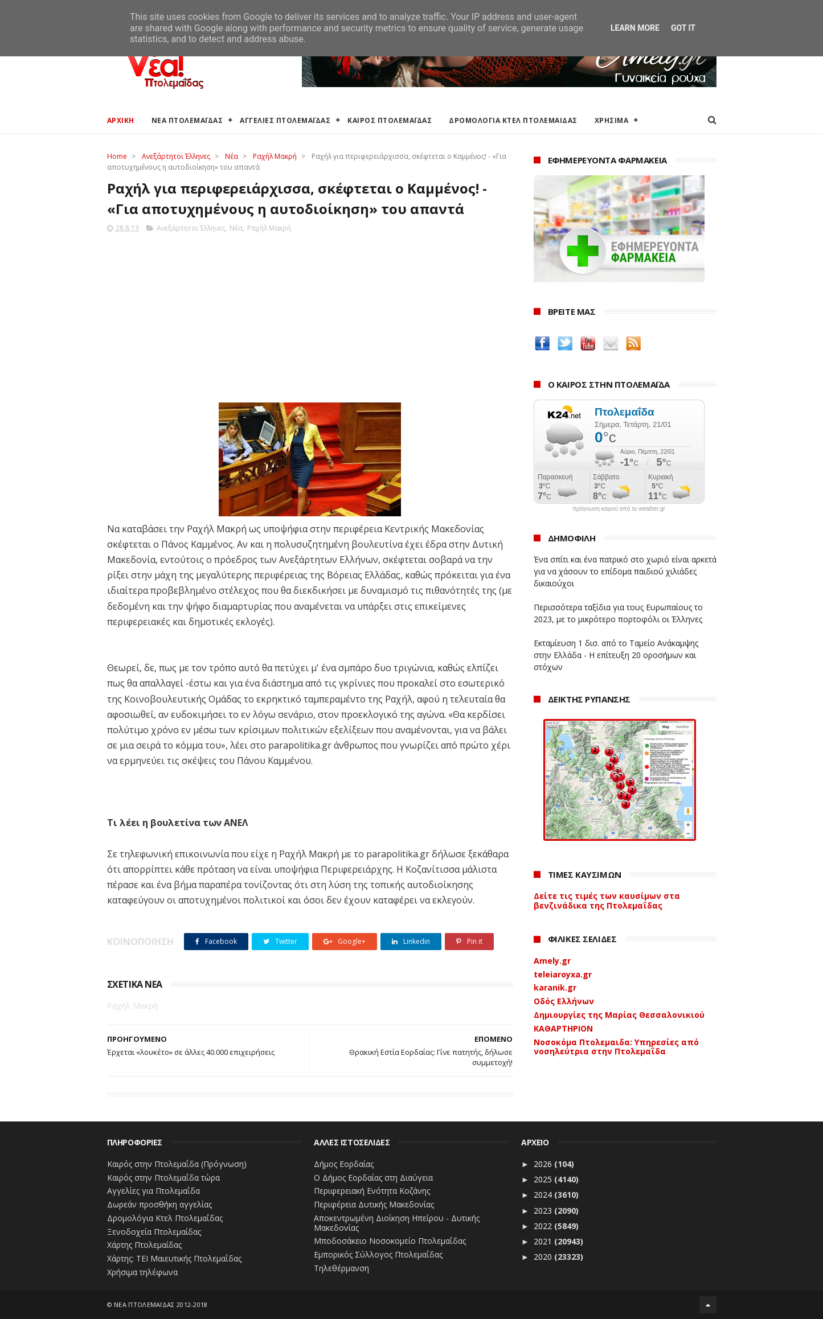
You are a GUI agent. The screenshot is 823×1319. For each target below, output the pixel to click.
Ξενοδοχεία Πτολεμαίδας (154, 1231)
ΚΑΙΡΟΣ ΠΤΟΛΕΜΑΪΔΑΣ (389, 120)
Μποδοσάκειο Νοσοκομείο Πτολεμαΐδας (390, 1240)
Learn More (635, 27)
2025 (544, 1179)
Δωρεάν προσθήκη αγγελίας (159, 1204)
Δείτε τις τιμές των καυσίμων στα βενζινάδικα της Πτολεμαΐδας (607, 900)
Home (117, 156)
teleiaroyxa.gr (563, 974)
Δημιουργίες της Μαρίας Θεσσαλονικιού (619, 1014)
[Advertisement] (310, 314)
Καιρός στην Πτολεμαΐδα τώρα (163, 1177)
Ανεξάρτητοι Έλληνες (176, 156)
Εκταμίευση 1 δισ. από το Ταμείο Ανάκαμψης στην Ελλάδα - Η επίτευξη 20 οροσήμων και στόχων (616, 655)
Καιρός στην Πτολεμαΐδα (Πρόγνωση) (177, 1163)
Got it (683, 27)
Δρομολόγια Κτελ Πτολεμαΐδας (165, 1218)
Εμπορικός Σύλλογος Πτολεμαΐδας (378, 1254)
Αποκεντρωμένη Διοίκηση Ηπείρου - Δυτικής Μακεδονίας (397, 1223)
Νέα (231, 156)
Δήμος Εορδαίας (344, 1163)
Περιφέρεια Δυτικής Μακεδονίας (374, 1204)
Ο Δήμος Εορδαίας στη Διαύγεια (373, 1177)
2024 (544, 1194)
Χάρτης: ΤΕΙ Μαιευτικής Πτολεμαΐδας (174, 1258)
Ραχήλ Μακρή (275, 156)
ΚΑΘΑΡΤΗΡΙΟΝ (563, 1028)
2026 (544, 1163)
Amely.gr (552, 960)
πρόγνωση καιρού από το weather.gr (618, 509)
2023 (544, 1210)
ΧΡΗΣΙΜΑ (612, 120)
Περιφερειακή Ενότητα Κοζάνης (372, 1190)
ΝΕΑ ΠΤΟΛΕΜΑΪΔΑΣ (187, 120)
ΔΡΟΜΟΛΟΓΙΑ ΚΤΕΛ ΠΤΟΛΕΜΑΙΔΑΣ (513, 120)
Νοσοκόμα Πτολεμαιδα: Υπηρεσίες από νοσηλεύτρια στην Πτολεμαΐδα (616, 1047)
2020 (544, 1256)
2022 (544, 1226)
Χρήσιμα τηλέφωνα (142, 1272)
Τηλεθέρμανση (341, 1268)
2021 (544, 1241)
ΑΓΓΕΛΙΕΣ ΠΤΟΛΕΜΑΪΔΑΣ (285, 120)
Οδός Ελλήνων (564, 1001)
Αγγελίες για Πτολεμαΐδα (153, 1190)
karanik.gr (555, 987)
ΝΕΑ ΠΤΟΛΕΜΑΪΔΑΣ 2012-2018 (161, 1304)
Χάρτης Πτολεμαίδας (144, 1244)
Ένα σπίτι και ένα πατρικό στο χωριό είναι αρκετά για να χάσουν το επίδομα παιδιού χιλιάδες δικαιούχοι (625, 571)
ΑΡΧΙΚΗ (120, 120)
